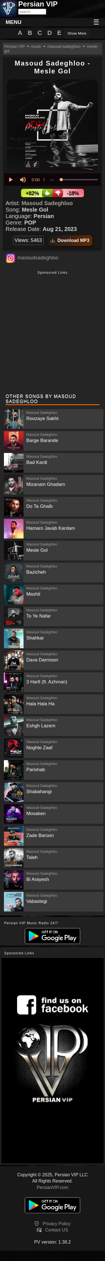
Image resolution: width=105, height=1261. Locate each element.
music (36, 46)
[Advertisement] (52, 333)
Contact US (56, 1230)
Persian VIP (14, 46)
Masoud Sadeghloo (47, 203)
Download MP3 (69, 240)
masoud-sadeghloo (64, 46)
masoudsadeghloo (37, 258)
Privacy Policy (57, 1223)
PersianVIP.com (52, 1187)
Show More (76, 33)
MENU (14, 22)
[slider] (79, 179)
